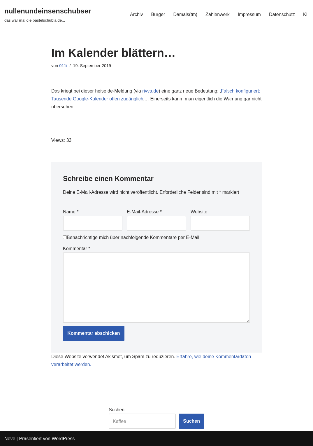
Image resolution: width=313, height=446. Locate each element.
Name (70, 211)
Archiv (136, 14)
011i (63, 65)
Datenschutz (282, 14)
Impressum (249, 14)
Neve (9, 438)
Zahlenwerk (217, 14)
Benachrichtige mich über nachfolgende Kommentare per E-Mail (131, 237)
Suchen (116, 409)
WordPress (63, 438)
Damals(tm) (185, 14)
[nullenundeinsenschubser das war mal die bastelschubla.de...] (47, 14)
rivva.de (150, 90)
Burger (158, 14)
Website (199, 211)
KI (305, 14)
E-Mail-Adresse (144, 211)
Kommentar (76, 248)
